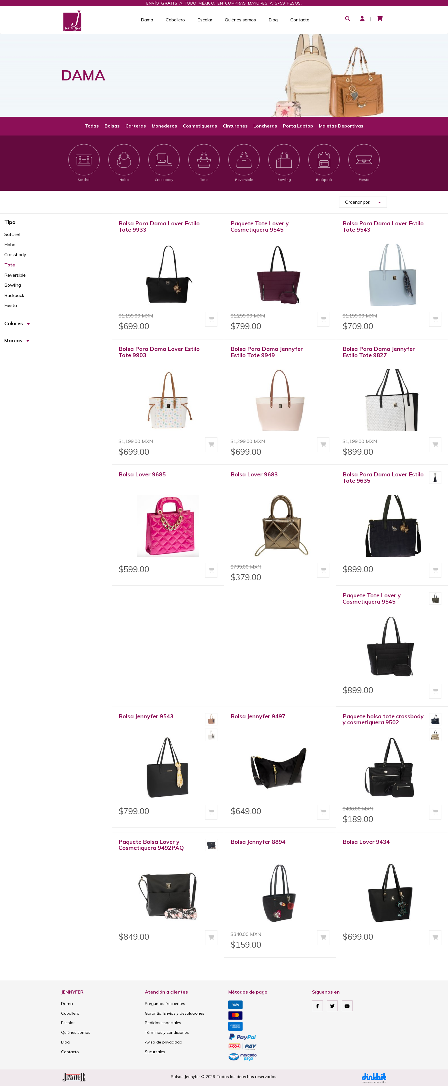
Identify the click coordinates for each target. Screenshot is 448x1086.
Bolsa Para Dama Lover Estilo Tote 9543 (383, 226)
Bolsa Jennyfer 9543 (146, 716)
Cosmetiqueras (200, 126)
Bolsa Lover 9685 (142, 474)
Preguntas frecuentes (165, 1003)
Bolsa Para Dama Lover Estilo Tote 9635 (383, 477)
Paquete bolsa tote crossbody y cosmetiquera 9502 (383, 719)
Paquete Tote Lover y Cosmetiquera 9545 (260, 226)
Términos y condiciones (167, 1032)
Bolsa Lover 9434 (366, 841)
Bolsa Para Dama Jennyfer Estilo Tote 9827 (379, 352)
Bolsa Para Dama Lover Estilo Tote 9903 (159, 352)
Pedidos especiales (163, 1022)
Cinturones (235, 126)
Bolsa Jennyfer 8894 (258, 841)
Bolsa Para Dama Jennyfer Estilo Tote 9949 (267, 352)
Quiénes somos (240, 20)
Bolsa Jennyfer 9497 (258, 716)
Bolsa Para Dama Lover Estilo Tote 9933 (159, 226)
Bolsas (112, 126)
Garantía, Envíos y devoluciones (174, 1013)
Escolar (204, 20)
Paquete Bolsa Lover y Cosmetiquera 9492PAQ (151, 845)
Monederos (164, 126)
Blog (273, 20)
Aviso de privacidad (163, 1042)
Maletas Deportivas (341, 126)
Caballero (175, 20)
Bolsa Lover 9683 (254, 474)
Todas (92, 126)
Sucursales (155, 1051)
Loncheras (265, 126)
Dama (147, 20)
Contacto (299, 20)
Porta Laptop (298, 126)
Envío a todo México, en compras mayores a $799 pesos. (224, 3)
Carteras (135, 126)
